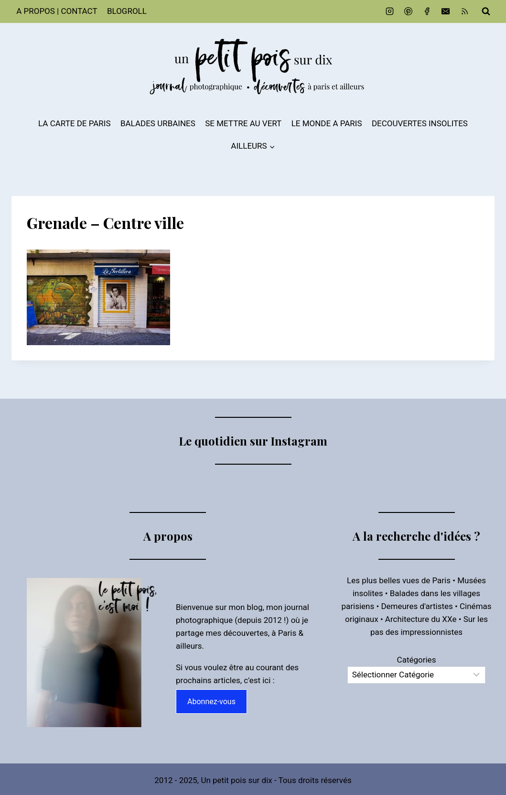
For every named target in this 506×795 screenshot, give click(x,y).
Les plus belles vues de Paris (399, 580)
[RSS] (464, 11)
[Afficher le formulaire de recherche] (486, 11)
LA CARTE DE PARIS (74, 123)
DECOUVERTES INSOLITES (420, 123)
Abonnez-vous (211, 701)
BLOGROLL (127, 11)
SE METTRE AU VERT (243, 123)
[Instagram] (390, 11)
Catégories (416, 659)
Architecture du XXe (421, 619)
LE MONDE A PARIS (326, 123)
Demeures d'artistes (416, 606)
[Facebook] (427, 11)
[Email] (446, 11)
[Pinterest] (408, 11)
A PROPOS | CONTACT (56, 11)
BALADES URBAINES (157, 123)
